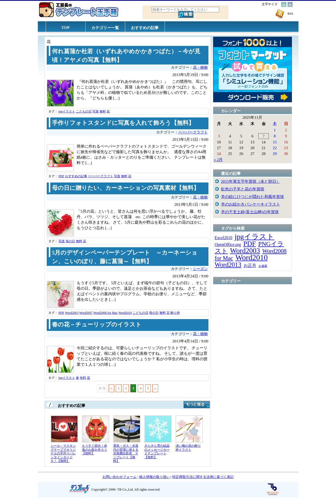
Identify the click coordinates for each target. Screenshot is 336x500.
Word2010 (125, 313)
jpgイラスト (67, 111)
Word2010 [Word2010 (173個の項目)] (251, 257)
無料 (102, 111)
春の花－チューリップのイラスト (96, 324)
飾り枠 (175, 313)
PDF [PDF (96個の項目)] (249, 244)
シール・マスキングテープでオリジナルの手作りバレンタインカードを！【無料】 (63, 453)
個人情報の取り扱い (154, 477)
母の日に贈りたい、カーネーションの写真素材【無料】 (125, 188)
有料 (83, 378)
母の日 (70, 241)
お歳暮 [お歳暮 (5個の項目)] (263, 266)
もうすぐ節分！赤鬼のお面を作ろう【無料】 (94, 449)
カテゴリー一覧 (105, 27)
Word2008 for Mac (105, 313)
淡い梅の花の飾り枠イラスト (188, 447)
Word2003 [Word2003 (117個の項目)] (245, 251)
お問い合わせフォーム (119, 477)
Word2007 (86, 313)
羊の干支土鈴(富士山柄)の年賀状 (250, 211)
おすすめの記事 (145, 27)
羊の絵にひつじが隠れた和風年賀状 (252, 196)
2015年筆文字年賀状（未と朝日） (250, 181)
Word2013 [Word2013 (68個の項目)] (228, 264)
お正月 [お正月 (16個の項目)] (250, 265)
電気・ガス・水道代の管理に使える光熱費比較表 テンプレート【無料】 (125, 453)
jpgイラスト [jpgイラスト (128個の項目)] (254, 237)
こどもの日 (84, 111)
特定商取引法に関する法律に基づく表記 (203, 477)
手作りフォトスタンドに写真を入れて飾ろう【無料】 (123, 123)
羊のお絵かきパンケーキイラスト (250, 204)
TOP (65, 27)
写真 (95, 111)
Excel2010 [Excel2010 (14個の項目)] (223, 237)
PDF (61, 176)
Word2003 (71, 313)
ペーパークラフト (193, 132)
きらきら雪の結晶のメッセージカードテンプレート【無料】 (157, 451)
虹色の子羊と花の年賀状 (242, 189)
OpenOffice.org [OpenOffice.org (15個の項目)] (228, 244)
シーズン (200, 269)
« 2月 (218, 159)
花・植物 (200, 67)
